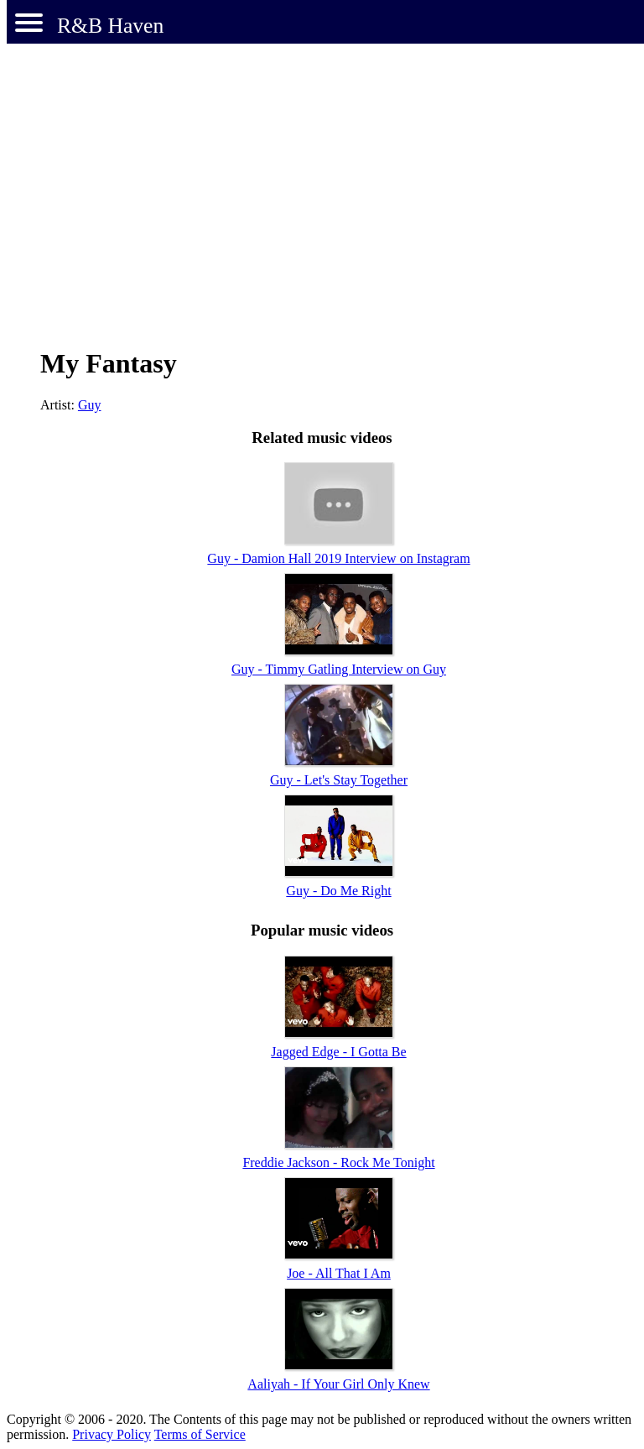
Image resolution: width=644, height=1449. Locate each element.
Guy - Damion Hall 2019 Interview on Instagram (338, 558)
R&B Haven (110, 25)
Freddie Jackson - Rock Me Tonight (338, 1162)
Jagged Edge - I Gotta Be (338, 1052)
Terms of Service (200, 1434)
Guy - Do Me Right (338, 890)
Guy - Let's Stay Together (339, 780)
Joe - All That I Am (339, 1273)
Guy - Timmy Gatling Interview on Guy (338, 669)
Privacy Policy (111, 1434)
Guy (89, 405)
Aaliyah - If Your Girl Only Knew (338, 1384)
